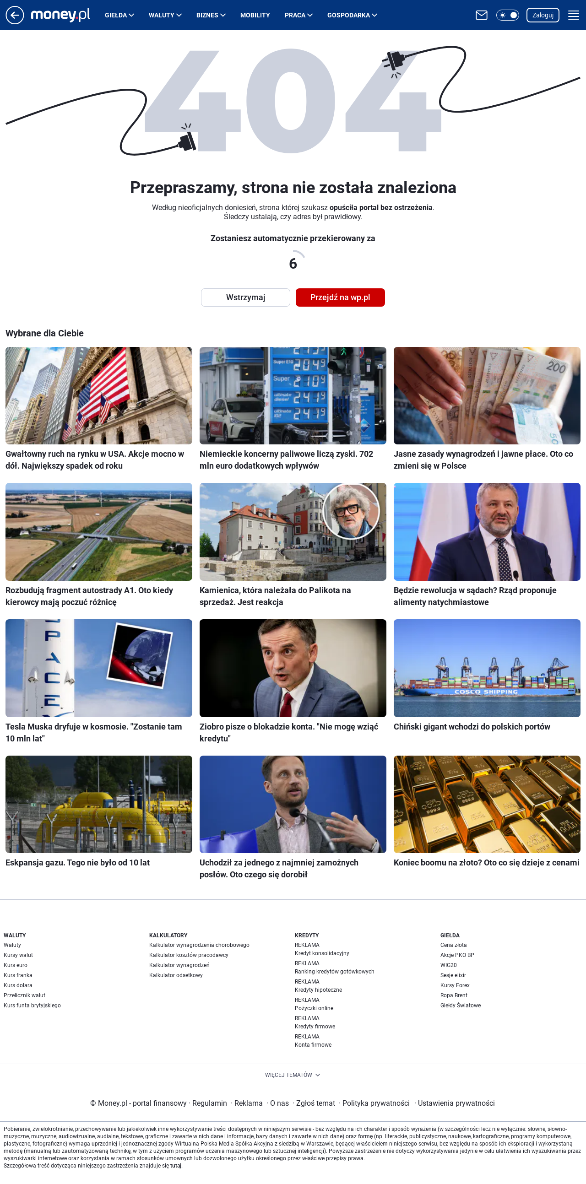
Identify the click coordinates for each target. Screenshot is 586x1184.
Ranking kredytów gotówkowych (334, 971)
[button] (507, 15)
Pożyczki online (314, 1008)
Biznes (207, 15)
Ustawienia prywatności (454, 1103)
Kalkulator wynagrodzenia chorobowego (199, 945)
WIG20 (448, 965)
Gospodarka (348, 15)
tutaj (175, 1165)
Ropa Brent (453, 995)
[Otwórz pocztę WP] (481, 15)
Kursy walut (18, 955)
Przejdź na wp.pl (340, 297)
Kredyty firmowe (315, 1026)
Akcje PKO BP (457, 955)
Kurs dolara (18, 985)
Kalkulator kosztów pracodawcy (188, 955)
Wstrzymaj (246, 297)
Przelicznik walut (24, 995)
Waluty (161, 15)
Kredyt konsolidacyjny (322, 953)
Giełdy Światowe (460, 1005)
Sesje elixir (453, 975)
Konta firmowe (313, 1045)
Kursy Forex (455, 985)
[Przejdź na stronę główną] (14, 21)
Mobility (255, 15)
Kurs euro (15, 965)
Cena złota (453, 945)
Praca (295, 15)
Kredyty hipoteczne (318, 990)
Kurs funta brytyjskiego (32, 1005)
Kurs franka (18, 975)
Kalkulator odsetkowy (176, 975)
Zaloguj (542, 15)
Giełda (116, 15)
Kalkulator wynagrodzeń (179, 965)
